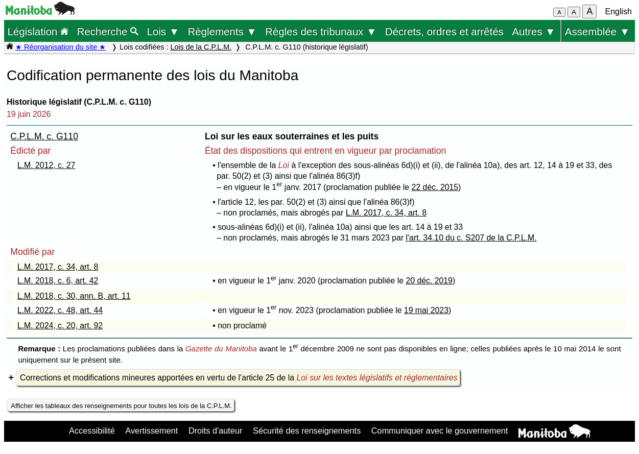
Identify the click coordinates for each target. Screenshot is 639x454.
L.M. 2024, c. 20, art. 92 (60, 325)
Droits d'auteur (215, 430)
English (618, 11)
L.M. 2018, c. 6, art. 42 (57, 280)
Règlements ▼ (221, 31)
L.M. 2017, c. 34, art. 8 (386, 212)
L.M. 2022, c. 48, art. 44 (60, 310)
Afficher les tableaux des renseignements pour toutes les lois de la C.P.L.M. (121, 406)
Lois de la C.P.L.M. (200, 47)
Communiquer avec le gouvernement (439, 430)
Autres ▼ (533, 31)
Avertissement (151, 430)
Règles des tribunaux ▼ (320, 31)
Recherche (107, 31)
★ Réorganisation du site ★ (60, 47)
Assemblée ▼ (597, 31)
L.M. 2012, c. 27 (46, 165)
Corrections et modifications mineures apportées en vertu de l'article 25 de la (238, 377)
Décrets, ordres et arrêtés (444, 31)
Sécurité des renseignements (307, 430)
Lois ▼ (163, 31)
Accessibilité (92, 430)
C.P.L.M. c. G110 (44, 136)
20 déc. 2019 (429, 280)
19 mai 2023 (426, 310)
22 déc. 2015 (435, 187)
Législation (37, 31)
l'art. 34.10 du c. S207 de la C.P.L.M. (471, 237)
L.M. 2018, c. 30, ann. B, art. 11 (74, 296)
